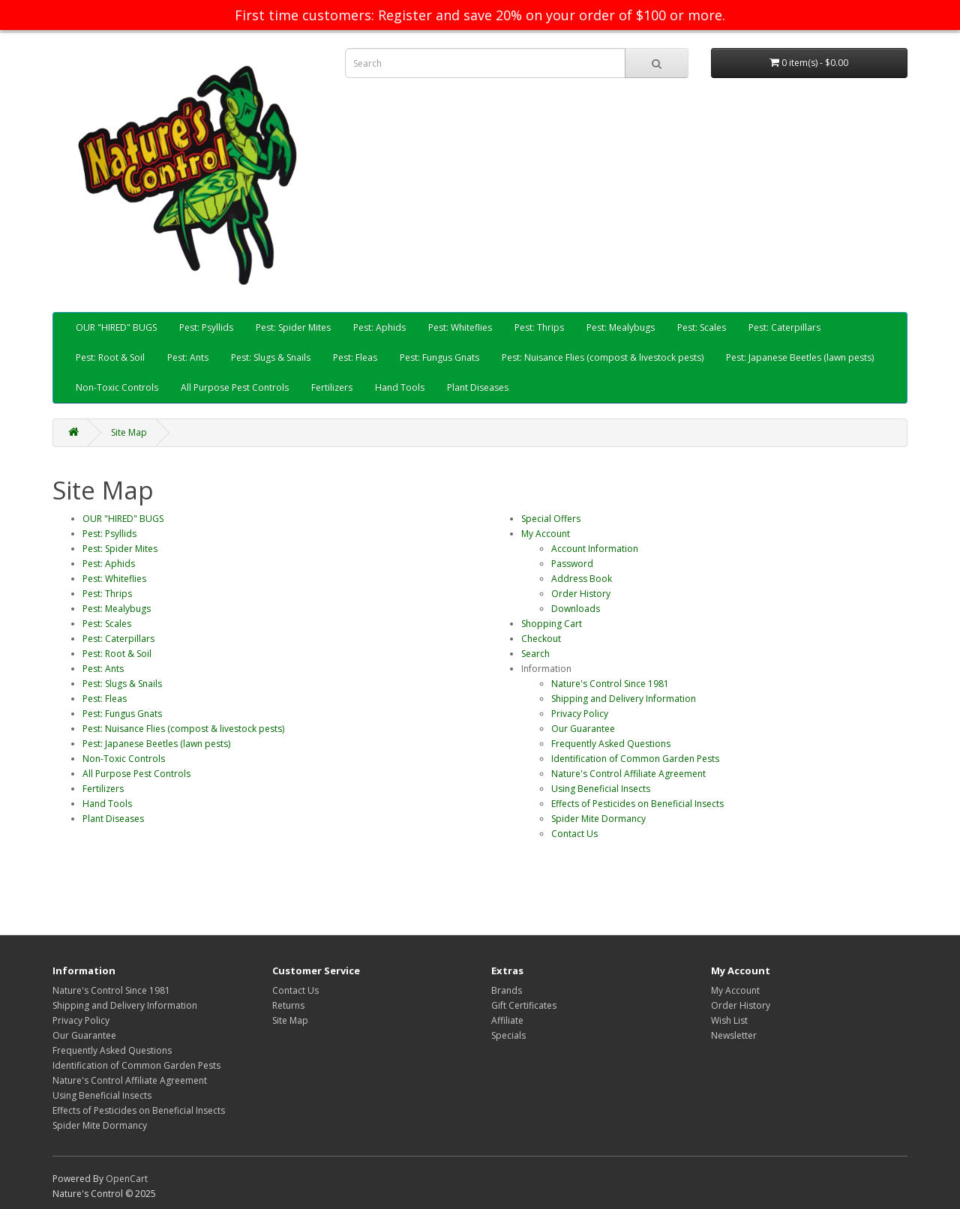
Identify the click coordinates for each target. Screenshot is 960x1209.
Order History (580, 593)
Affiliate (507, 1020)
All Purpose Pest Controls (235, 387)
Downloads (575, 608)
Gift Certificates (523, 1005)
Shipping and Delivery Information (623, 698)
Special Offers (550, 518)
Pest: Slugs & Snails (270, 357)
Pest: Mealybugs (620, 327)
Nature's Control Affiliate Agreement (628, 773)
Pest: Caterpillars (784, 327)
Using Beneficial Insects (600, 788)
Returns (288, 1005)
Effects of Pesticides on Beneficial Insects (637, 803)
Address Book (581, 578)
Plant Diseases (477, 387)
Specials (508, 1035)
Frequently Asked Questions (610, 743)
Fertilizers (331, 387)
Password (572, 563)
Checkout (541, 638)
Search (535, 653)
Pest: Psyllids (206, 327)
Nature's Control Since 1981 (610, 683)
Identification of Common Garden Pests (635, 758)
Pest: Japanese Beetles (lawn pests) (800, 357)
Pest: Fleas (355, 357)
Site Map (129, 432)
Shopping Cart (551, 623)
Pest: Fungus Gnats (439, 357)
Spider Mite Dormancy (598, 818)
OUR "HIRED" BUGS (116, 327)
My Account (545, 533)
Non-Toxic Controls (117, 387)
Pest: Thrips (539, 327)
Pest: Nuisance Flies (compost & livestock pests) (603, 357)
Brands (506, 990)
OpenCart (127, 1178)
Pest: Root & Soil (110, 357)
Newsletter (734, 1035)
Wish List (729, 1020)
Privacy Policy (579, 713)
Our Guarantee (583, 728)
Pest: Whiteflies (460, 327)
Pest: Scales (701, 327)
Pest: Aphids (379, 327)
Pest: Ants (187, 357)
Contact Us (574, 833)
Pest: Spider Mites (293, 327)
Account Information (594, 548)
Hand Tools (399, 387)
